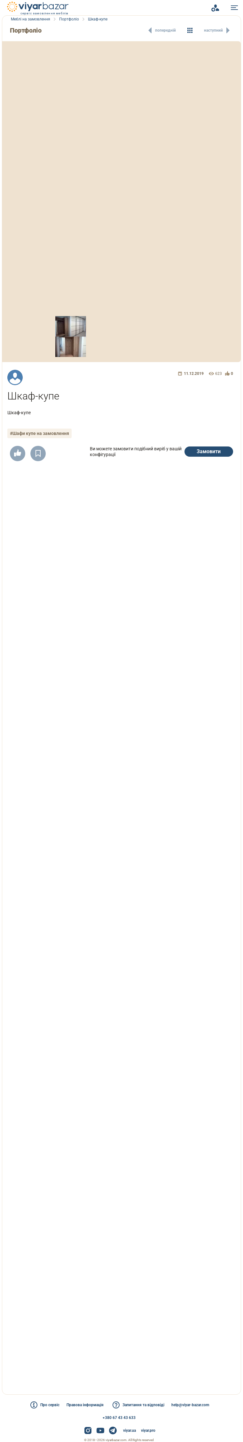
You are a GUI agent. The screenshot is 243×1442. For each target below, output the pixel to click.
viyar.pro (148, 1430)
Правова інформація (84, 1405)
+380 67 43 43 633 (119, 1417)
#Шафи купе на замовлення (40, 433)
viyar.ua (129, 1430)
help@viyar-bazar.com (193, 1405)
